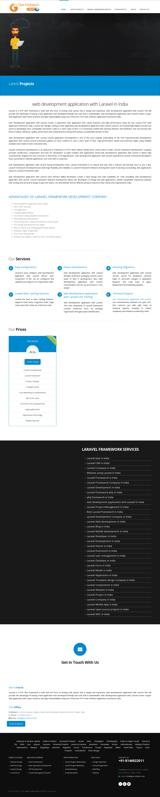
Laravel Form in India (99, 565)
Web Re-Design (16, 766)
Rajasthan (108, 747)
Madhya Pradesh (142, 744)
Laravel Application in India (102, 575)
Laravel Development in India (103, 487)
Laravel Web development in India (106, 521)
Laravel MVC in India (98, 614)
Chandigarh (99, 741)
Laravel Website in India (100, 589)
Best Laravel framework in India (105, 511)
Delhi (22, 744)
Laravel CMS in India (98, 463)
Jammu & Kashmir (78, 744)
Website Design (16, 762)
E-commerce (15, 773)
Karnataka (104, 744)
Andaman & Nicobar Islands (28, 741)
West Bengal (93, 750)
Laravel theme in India (99, 546)
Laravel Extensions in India (102, 550)
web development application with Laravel (131, 299)
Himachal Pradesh (60, 744)
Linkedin (129, 784)
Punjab (98, 747)
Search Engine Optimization (75, 762)
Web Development (36, 762)
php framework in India (100, 497)
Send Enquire (16, 723)
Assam (81, 741)
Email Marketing (71, 769)
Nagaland (67, 747)
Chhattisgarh (111, 741)
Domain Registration (100, 766)
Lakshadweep (126, 744)
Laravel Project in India (100, 594)
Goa (29, 744)
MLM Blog (96, 769)
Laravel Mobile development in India (107, 531)
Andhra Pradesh (50, 741)
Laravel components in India (103, 585)
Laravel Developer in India (101, 536)
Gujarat (37, 744)
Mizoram (56, 747)
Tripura (139, 747)
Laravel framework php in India (104, 492)
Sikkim (117, 747)
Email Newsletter (71, 773)
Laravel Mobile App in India (102, 604)
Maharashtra (22, 747)
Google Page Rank (99, 762)
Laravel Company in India (101, 468)
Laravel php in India (98, 458)
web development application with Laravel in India (115, 502)
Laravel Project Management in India (108, 507)
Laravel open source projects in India (108, 609)
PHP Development (35, 769)
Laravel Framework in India (102, 477)
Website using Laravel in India (104, 472)
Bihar (89, 741)
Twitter (124, 784)
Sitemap (96, 773)
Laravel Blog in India (98, 526)
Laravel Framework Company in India (108, 482)
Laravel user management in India (106, 555)
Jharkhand (93, 744)
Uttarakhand (80, 750)
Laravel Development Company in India (109, 516)
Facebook (120, 784)
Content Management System (40, 773)
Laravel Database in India (101, 560)
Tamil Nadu (128, 747)
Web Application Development (40, 766)
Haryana (46, 744)
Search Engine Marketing (74, 766)
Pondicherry (87, 747)
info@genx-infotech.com (27, 718)
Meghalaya (44, 747)
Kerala (114, 744)
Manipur (33, 747)
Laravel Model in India (99, 570)
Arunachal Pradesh (67, 741)
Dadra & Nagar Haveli (129, 741)
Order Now (32, 361)
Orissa (76, 747)
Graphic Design (16, 769)
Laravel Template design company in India (111, 580)
